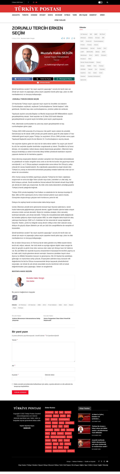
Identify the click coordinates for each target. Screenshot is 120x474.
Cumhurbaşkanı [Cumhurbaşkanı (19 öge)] (98, 41)
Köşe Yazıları (60, 20)
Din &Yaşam (75, 467)
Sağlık (100, 467)
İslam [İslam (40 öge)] (95, 72)
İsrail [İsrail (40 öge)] (100, 72)
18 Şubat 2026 (96, 437)
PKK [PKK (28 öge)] (90, 58)
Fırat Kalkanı (52, 306)
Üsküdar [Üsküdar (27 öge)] (102, 69)
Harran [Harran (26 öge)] (92, 48)
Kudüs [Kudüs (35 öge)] (99, 48)
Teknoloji (105, 467)
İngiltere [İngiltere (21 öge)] (83, 72)
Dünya (50, 15)
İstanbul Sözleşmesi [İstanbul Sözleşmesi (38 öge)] (94, 76)
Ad (13, 368)
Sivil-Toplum (67, 467)
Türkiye (25, 15)
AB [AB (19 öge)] (91, 34)
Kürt (65, 306)
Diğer (102, 15)
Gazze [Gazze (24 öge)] (96, 44)
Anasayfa (16, 15)
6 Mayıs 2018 (16, 38)
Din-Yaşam (83, 15)
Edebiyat (93, 15)
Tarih (75, 15)
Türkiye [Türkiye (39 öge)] (101, 65)
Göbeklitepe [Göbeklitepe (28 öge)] (84, 48)
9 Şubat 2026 (96, 451)
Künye (69, 464)
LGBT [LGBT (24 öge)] (82, 51)
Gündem (34, 15)
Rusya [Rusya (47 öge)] (98, 62)
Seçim (71, 306)
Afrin (44, 306)
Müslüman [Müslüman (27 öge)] (84, 55)
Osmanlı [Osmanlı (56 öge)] (103, 55)
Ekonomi (58, 15)
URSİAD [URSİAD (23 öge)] (83, 69)
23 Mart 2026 (96, 423)
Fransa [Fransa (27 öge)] (89, 44)
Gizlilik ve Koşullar (90, 464)
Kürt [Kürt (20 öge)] (105, 48)
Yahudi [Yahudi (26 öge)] (90, 69)
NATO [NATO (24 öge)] (97, 55)
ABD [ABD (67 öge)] (96, 34)
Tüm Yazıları (30, 282)
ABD (39, 306)
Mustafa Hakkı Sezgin (28, 38)
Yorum (15, 342)
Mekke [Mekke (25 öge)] (97, 51)
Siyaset (43, 15)
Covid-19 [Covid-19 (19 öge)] (88, 41)
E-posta (15, 377)
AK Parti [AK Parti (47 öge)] (102, 34)
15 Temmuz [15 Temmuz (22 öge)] (84, 34)
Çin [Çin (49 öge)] (96, 69)
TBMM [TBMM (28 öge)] (89, 65)
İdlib (60, 306)
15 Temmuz (22, 306)
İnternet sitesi (49, 377)
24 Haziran (32, 306)
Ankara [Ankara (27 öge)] (90, 37)
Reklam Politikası (77, 464)
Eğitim (82, 467)
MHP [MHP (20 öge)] (103, 51)
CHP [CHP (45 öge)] (82, 41)
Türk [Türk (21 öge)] (95, 65)
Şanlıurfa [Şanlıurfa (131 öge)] (83, 79)
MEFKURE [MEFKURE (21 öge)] (90, 51)
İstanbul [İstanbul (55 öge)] (83, 76)
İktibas (67, 15)
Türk (14, 309)
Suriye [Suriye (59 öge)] (82, 65)
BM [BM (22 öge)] (103, 37)
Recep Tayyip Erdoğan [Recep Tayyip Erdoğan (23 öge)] (87, 62)
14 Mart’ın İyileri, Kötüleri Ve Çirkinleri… (98, 419)
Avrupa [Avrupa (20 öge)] (97, 37)
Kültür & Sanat (93, 467)
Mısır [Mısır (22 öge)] (90, 55)
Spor (86, 467)
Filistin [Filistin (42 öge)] (83, 44)
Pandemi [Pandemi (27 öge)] (83, 58)
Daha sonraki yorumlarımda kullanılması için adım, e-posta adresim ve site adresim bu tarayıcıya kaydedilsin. (43, 388)
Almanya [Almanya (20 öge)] (83, 37)
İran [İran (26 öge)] (89, 72)
